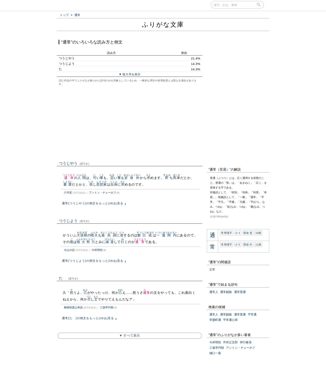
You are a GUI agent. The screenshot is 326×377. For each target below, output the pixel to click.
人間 (81, 178)
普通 (223, 169)
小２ (238, 232)
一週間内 (166, 235)
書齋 (68, 184)
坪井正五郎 (230, 342)
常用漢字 (226, 232)
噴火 (94, 235)
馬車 (176, 178)
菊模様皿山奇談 (73, 307)
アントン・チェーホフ (102, 192)
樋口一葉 (215, 353)
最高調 (109, 235)
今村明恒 (97, 250)
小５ (238, 244)
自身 (113, 184)
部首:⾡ (248, 232)
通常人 (213, 292)
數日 (142, 235)
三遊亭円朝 (106, 307)
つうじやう (74, 163)
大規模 (82, 235)
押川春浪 (246, 342)
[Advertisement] (129, 123)
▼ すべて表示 (129, 335)
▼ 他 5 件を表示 (129, 74)
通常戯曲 (226, 292)
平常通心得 (230, 319)
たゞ (68, 278)
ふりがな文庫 (163, 24)
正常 (212, 269)
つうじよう (74, 221)
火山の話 (69, 250)
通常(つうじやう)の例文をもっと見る (92, 203)
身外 (134, 178)
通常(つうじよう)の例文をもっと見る (92, 260)
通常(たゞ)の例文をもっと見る (88, 318)
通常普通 (240, 292)
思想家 (101, 184)
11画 (258, 244)
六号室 (68, 192)
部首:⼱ (248, 244)
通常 (69, 178)
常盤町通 (215, 319)
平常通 (252, 314)
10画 (258, 232)
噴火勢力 (86, 242)
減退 (110, 242)
